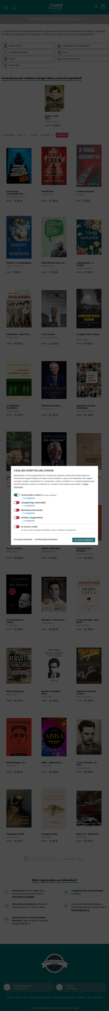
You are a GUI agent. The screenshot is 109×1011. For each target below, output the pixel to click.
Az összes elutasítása (23, 539)
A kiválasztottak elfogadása (46, 539)
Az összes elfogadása (83, 540)
